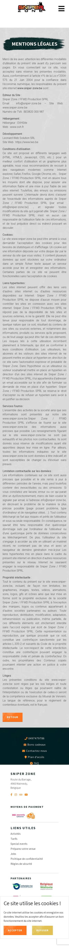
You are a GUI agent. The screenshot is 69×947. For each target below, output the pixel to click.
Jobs (13, 854)
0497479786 (36, 738)
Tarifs (14, 839)
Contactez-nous (36, 751)
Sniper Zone (31, 7)
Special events (19, 844)
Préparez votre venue (23, 849)
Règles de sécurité (21, 864)
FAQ (36, 763)
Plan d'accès (36, 757)
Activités (16, 834)
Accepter (15, 930)
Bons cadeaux (36, 744)
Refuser (42, 930)
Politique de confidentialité (27, 859)
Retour (12, 717)
